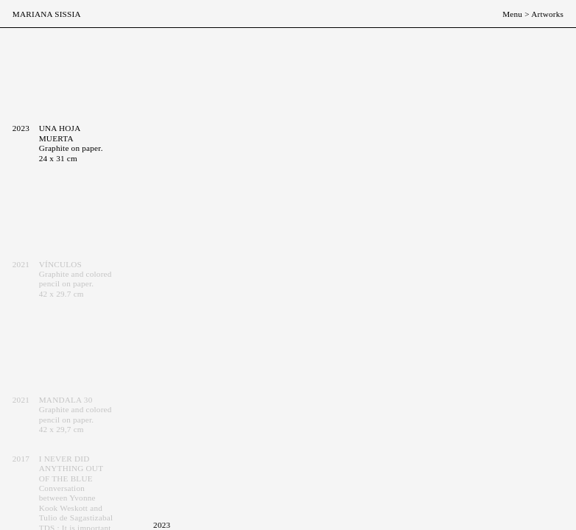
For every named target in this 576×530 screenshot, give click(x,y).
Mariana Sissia (47, 14)
